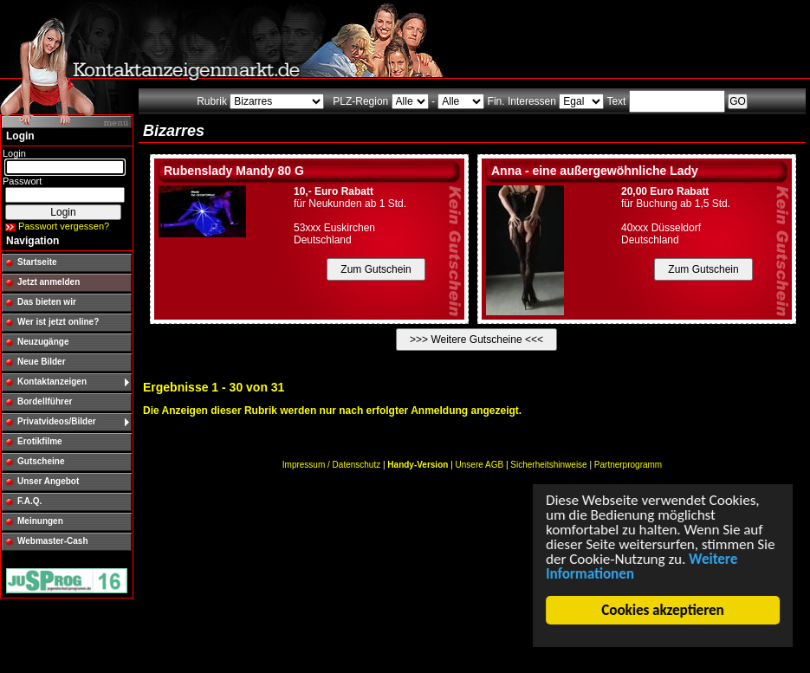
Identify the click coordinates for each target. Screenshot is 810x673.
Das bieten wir (46, 302)
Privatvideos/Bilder (56, 421)
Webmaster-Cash (52, 541)
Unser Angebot (48, 481)
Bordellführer (44, 401)
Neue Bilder (41, 361)
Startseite (37, 262)
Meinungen (40, 521)
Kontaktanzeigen (52, 381)
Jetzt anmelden (48, 282)
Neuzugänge (42, 341)
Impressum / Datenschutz (331, 464)
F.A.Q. (29, 501)
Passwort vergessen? (63, 226)
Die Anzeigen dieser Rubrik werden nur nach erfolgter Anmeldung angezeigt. (332, 410)
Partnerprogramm (628, 464)
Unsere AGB (480, 464)
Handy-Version (417, 464)
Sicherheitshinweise (548, 464)
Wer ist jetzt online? (58, 322)
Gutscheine (40, 461)
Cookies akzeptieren (663, 610)
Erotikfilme (39, 441)
